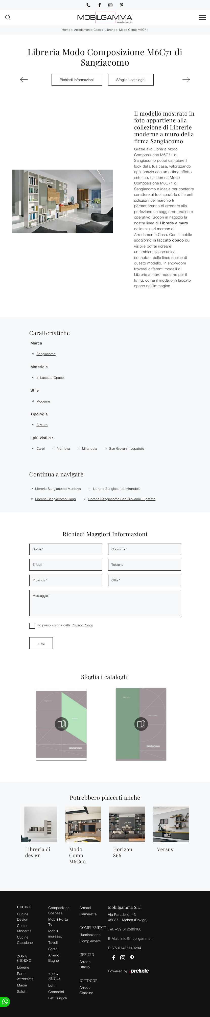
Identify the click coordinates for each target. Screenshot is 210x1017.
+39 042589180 (128, 929)
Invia (41, 643)
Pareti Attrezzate (25, 976)
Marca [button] (36, 343)
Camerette (88, 914)
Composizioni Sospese (59, 910)
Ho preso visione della (65, 625)
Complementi (90, 941)
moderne (43, 401)
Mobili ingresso (55, 933)
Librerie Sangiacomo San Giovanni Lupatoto (121, 499)
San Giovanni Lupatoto (126, 448)
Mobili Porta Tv (58, 922)
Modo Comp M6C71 (133, 30)
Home (66, 30)
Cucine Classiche (25, 940)
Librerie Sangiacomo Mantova (58, 489)
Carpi (41, 448)
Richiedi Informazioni (77, 79)
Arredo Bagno (53, 957)
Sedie (52, 949)
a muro (42, 425)
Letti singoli (57, 998)
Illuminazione (90, 934)
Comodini (56, 991)
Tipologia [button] (39, 414)
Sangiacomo (46, 354)
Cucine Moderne (24, 928)
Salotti (22, 991)
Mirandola (89, 448)
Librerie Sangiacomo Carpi (55, 499)
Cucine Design (23, 916)
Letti (51, 985)
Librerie (110, 30)
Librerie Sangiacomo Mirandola (117, 489)
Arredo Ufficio (85, 964)
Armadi (85, 907)
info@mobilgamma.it (137, 938)
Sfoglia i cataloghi (131, 79)
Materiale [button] (39, 367)
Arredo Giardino (87, 990)
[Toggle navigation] (202, 17)
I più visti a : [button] (42, 438)
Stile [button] (35, 390)
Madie (22, 985)
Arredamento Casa (87, 30)
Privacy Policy (82, 625)
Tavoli (53, 942)
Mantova (63, 448)
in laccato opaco (50, 378)
